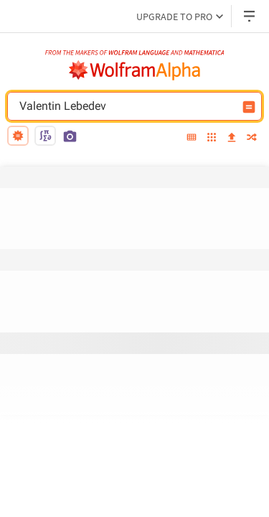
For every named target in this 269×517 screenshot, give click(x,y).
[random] (252, 138)
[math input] (45, 136)
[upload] (232, 138)
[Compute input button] (249, 107)
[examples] (212, 138)
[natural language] (18, 136)
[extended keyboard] (191, 138)
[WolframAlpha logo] (135, 70)
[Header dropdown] (250, 16)
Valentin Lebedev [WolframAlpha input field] (125, 106)
